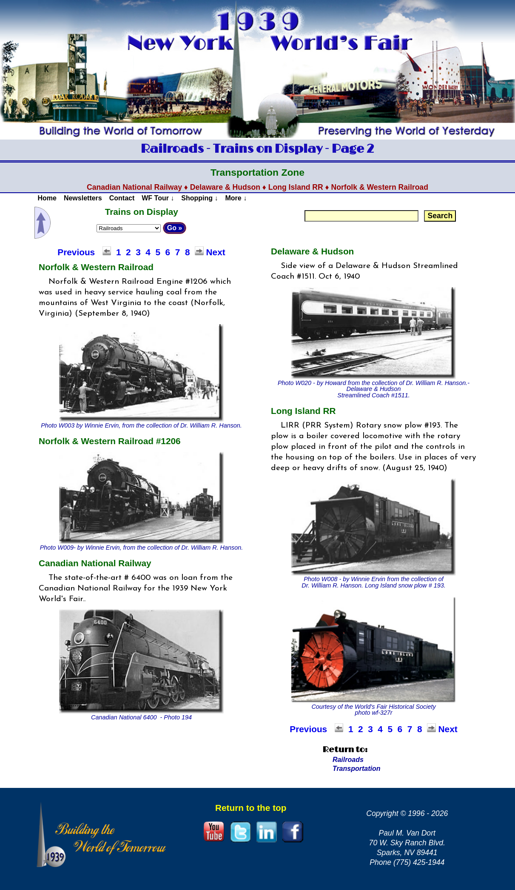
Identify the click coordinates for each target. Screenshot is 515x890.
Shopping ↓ (199, 198)
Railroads (348, 759)
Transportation (357, 768)
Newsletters (83, 198)
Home (46, 198)
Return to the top (251, 808)
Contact (122, 198)
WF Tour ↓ (158, 198)
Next (215, 252)
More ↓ (236, 198)
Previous (76, 252)
